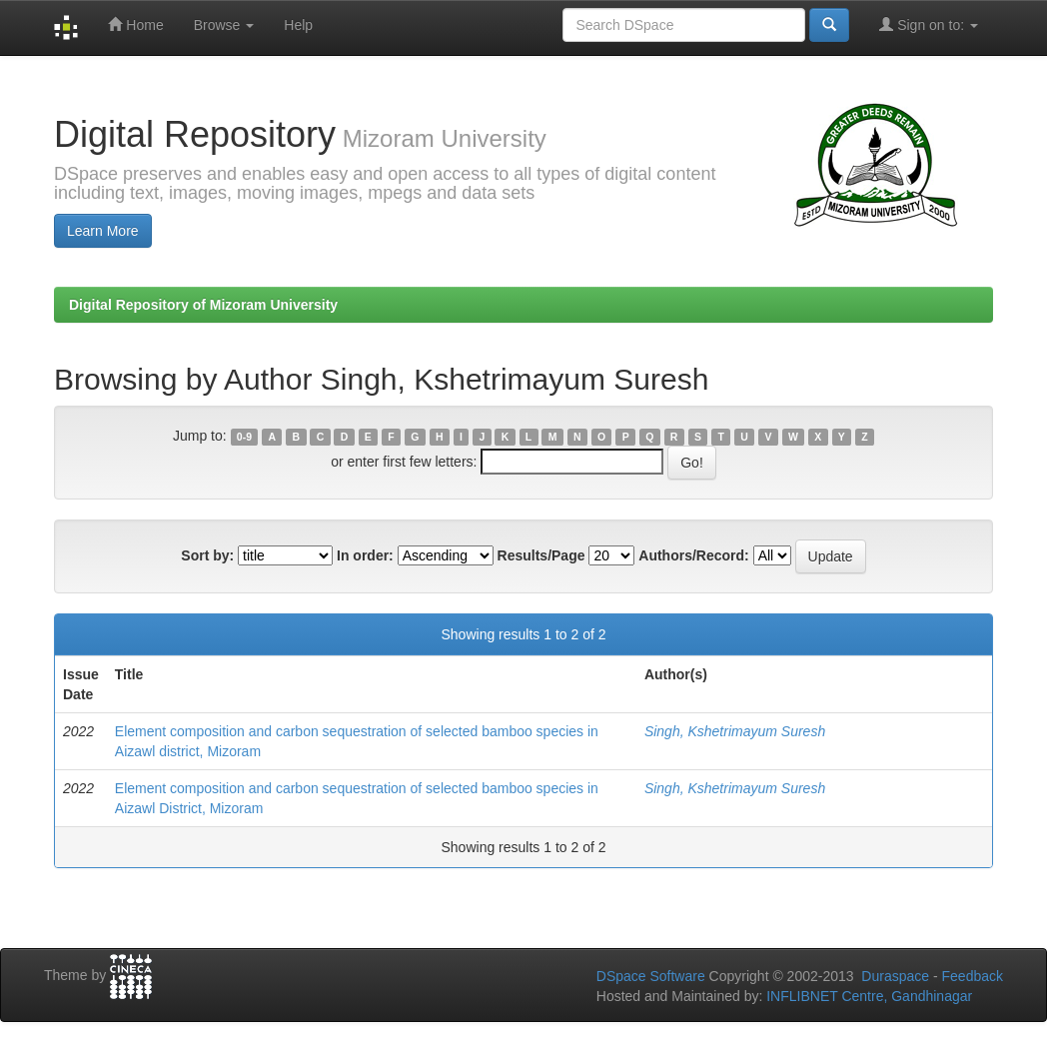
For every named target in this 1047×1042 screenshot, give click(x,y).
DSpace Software (650, 976)
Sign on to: (928, 24)
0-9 (244, 437)
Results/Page (541, 555)
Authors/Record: (693, 555)
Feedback (972, 976)
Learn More (103, 231)
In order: (365, 555)
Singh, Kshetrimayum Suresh (734, 731)
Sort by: (207, 555)
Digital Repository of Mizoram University (203, 305)
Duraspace (895, 976)
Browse (224, 25)
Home (135, 24)
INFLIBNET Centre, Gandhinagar (867, 996)
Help (298, 25)
